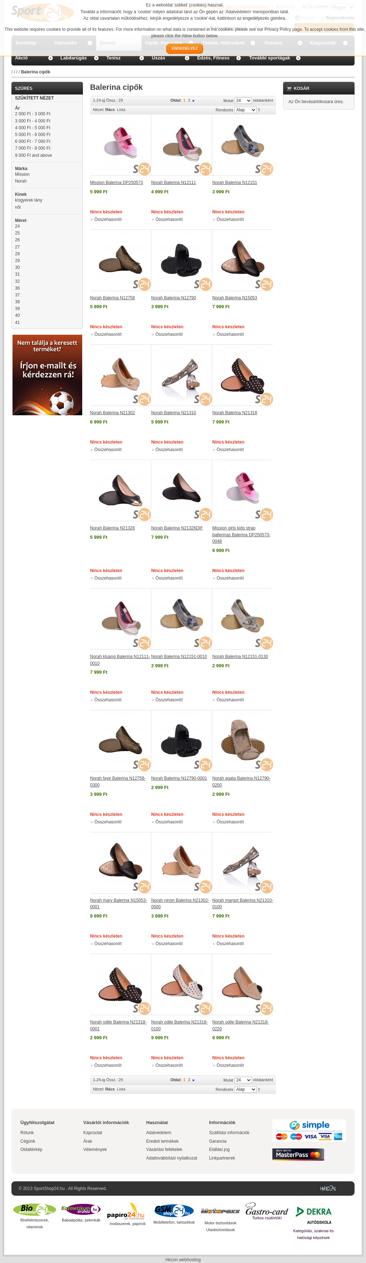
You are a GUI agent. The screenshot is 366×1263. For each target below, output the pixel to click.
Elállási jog (219, 1149)
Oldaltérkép (31, 1149)
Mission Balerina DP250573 (116, 182)
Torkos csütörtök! (267, 1218)
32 (17, 281)
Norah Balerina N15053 (234, 297)
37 (17, 294)
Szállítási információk (229, 1132)
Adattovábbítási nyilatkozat (171, 1158)
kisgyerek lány (28, 200)
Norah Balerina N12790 (173, 297)
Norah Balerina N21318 (234, 412)
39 (17, 308)
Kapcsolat (92, 1132)
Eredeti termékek (162, 1141)
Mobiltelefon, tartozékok (174, 1222)
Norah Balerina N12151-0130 (240, 656)
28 (17, 253)
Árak (87, 1141)
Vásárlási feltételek (164, 1149)
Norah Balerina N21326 (112, 528)
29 (17, 260)
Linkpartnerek (222, 1158)
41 (17, 322)
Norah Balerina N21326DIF (177, 528)
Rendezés (224, 110)
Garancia (218, 1141)
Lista (121, 109)
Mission (22, 174)
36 (17, 288)
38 (17, 301)
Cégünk (27, 1141)
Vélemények (95, 1149)
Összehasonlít (108, 219)
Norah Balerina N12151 (234, 182)
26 (17, 239)
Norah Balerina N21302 (112, 412)
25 (17, 233)
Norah (21, 181)
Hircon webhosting (183, 1259)
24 (17, 226)
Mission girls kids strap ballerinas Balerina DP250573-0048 (241, 535)
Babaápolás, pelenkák (81, 1220)
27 (17, 247)
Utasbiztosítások (220, 1230)
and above (33, 155)
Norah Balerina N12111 (173, 182)
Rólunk (27, 1132)
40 (17, 315)
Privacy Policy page (283, 29)
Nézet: (98, 109)
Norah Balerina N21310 (173, 412)
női (18, 207)
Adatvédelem (158, 1132)
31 (17, 274)
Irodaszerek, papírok (127, 1223)
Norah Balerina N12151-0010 (179, 656)
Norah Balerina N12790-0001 (179, 778)
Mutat (228, 100)
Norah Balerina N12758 (112, 297)
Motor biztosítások (220, 1223)
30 (17, 267)
